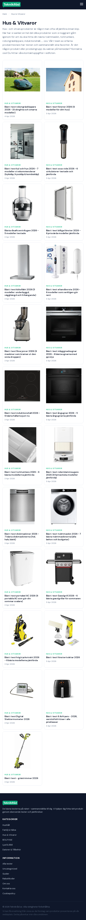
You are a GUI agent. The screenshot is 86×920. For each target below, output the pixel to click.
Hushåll (6, 825)
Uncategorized (10, 868)
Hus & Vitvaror (10, 835)
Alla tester (8, 863)
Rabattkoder (9, 878)
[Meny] (81, 4)
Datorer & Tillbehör (12, 849)
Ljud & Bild (8, 844)
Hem (5, 14)
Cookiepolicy (9, 893)
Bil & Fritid (7, 839)
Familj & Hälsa (9, 830)
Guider (6, 873)
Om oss (6, 883)
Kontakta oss (9, 888)
